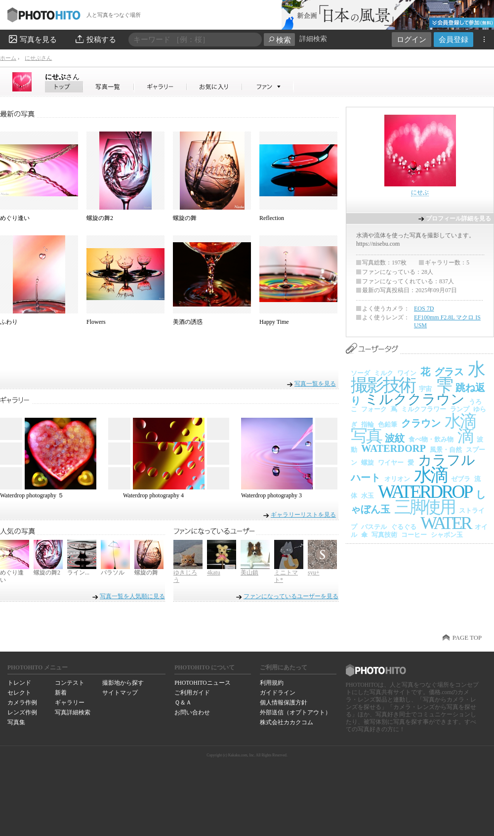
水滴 (430, 475)
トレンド (19, 683)
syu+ (313, 572)
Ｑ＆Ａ (183, 702)
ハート (365, 477)
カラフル (446, 460)
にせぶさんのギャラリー (160, 86)
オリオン (397, 479)
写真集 (16, 722)
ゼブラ (460, 479)
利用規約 (272, 683)
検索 (279, 40)
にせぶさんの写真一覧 (108, 86)
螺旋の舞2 (99, 218)
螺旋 (367, 462)
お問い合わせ (192, 712)
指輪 (367, 424)
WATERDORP (393, 448)
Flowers (96, 321)
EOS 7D (424, 308)
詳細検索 (313, 39)
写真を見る (32, 39)
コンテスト (69, 683)
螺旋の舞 (185, 218)
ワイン (406, 373)
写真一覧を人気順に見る (132, 596)
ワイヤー (391, 462)
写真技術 (384, 534)
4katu (213, 572)
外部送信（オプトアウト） (295, 712)
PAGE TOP (467, 637)
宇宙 (425, 389)
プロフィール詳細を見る (458, 218)
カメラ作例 (22, 702)
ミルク (383, 373)
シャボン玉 (447, 534)
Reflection (271, 218)
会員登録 (453, 39)
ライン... (78, 572)
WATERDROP (425, 492)
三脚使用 (424, 507)
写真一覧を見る (315, 383)
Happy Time (274, 321)
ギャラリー (69, 702)
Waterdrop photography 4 (153, 495)
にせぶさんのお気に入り (215, 86)
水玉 (367, 495)
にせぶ (62, 77)
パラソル (112, 572)
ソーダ (360, 373)
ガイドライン (277, 693)
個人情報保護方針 (283, 702)
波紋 (395, 438)
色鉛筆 (387, 424)
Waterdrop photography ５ (32, 495)
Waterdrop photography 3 (271, 495)
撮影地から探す (123, 683)
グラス (449, 371)
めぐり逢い (15, 218)
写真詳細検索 (72, 712)
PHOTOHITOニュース (202, 683)
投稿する (95, 39)
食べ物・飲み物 (431, 439)
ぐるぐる (403, 526)
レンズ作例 (22, 712)
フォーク (374, 409)
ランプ (459, 409)
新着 (61, 693)
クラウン (421, 423)
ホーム (8, 58)
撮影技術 (383, 385)
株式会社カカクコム (286, 722)
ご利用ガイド (192, 693)
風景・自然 (446, 449)
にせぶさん (38, 58)
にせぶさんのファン (268, 86)
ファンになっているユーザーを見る (291, 596)
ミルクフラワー (423, 409)
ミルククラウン (415, 399)
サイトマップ (120, 693)
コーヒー (414, 534)
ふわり (9, 321)
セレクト (19, 693)
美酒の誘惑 (188, 321)
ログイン (411, 39)
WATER (445, 523)
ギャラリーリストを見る (303, 514)
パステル (374, 526)
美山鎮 (249, 572)
